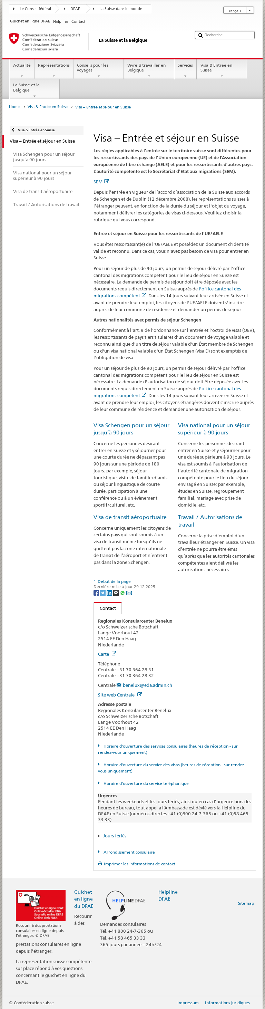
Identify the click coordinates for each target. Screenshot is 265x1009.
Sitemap (246, 903)
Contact (105, 608)
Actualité (22, 71)
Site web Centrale (120, 695)
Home (14, 107)
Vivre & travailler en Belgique (149, 71)
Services (185, 71)
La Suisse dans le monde (120, 9)
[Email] (129, 592)
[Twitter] (103, 592)
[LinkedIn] (110, 592)
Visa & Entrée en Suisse (222, 71)
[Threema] (116, 592)
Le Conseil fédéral (35, 9)
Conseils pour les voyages (99, 71)
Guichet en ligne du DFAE (84, 899)
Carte (107, 654)
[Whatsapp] (123, 592)
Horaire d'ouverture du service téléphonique (145, 783)
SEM (101, 181)
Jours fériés (114, 835)
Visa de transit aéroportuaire (130, 517)
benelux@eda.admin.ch (147, 685)
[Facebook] (97, 592)
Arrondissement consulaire (128, 852)
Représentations (54, 71)
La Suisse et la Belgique (34, 90)
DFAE (75, 9)
